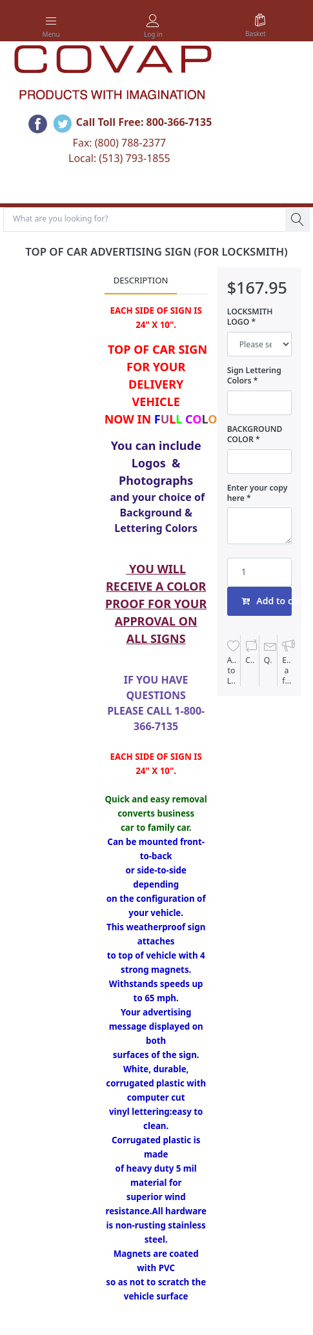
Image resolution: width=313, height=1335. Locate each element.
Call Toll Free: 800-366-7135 (144, 122)
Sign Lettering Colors (254, 375)
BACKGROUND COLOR (255, 434)
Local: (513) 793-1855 (119, 158)
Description (141, 280)
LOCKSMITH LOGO (250, 317)
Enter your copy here (257, 493)
